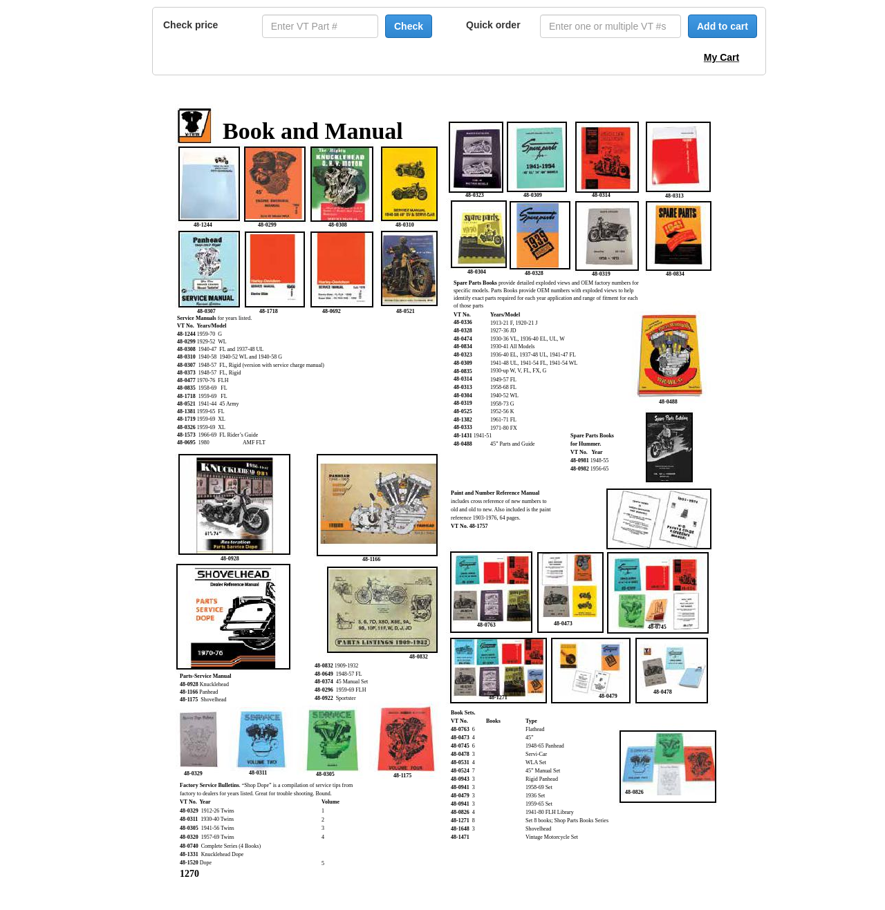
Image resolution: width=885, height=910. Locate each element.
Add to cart (722, 26)
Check (408, 26)
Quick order (493, 24)
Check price (190, 24)
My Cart (721, 57)
